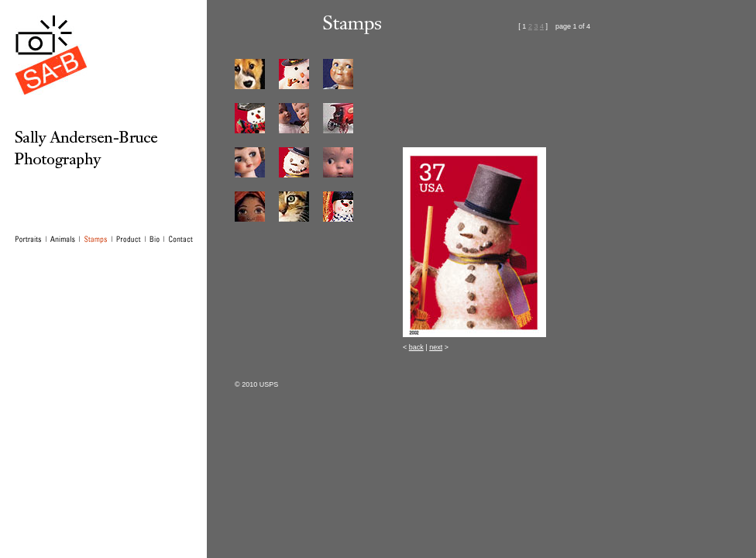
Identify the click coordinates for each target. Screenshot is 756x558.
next (435, 347)
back (416, 347)
